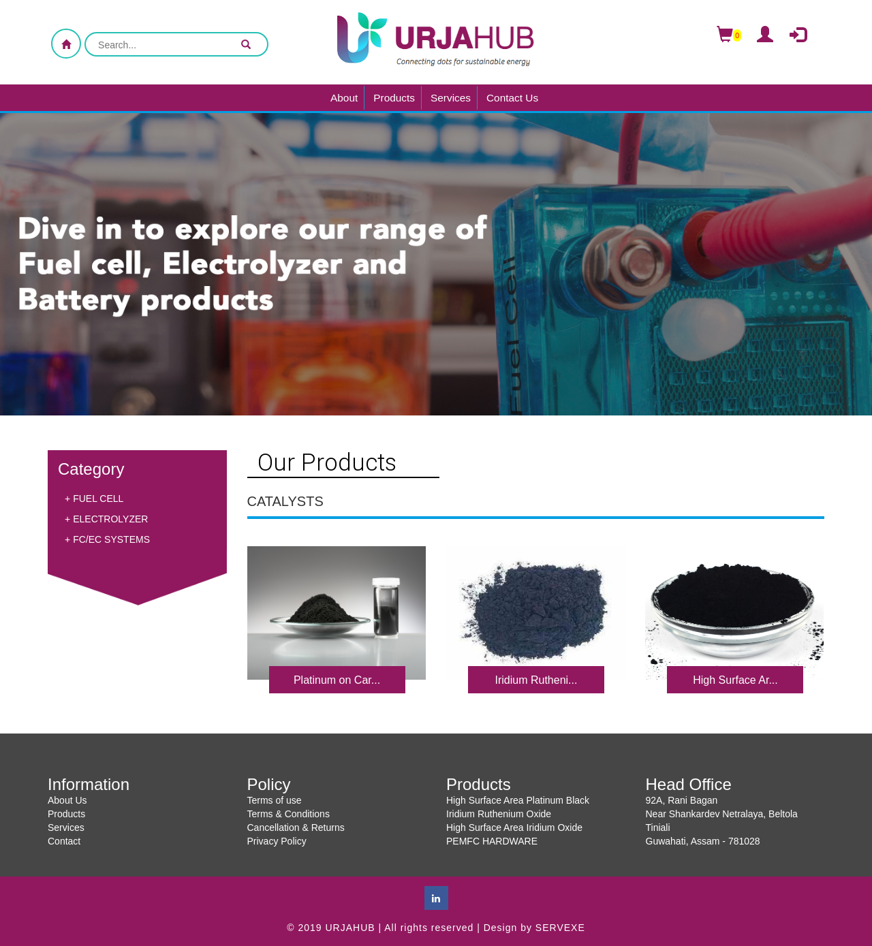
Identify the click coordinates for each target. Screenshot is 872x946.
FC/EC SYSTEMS (111, 539)
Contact (64, 841)
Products (394, 98)
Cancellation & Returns (296, 827)
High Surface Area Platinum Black (517, 800)
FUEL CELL (98, 498)
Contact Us (512, 98)
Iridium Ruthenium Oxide (498, 813)
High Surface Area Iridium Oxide (514, 827)
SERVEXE (560, 927)
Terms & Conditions (288, 813)
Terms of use (274, 800)
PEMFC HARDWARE (492, 841)
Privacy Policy (277, 841)
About (344, 98)
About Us (67, 800)
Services (451, 98)
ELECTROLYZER (110, 519)
